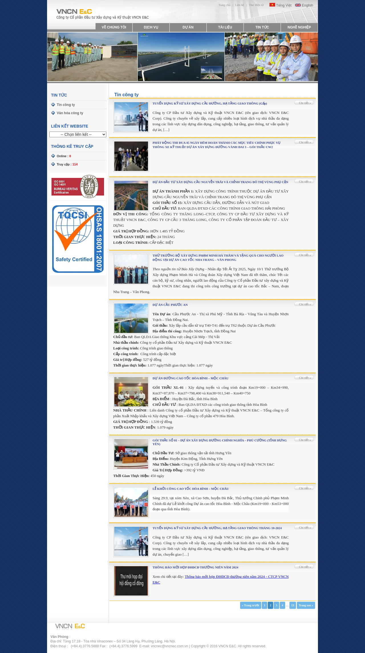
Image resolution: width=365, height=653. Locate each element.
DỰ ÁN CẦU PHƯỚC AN (170, 304)
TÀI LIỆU (225, 27)
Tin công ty (66, 105)
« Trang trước (250, 605)
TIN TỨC (262, 27)
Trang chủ (224, 5)
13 (292, 605)
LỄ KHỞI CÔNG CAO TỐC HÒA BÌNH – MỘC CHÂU (191, 488)
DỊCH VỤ (151, 27)
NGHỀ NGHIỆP (299, 27)
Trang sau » (306, 605)
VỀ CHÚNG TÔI (114, 27)
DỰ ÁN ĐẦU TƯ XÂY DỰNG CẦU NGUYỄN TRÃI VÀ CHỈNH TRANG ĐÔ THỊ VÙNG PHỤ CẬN (220, 182)
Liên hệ (239, 5)
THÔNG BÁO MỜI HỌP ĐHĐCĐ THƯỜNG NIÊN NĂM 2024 (195, 567)
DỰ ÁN (187, 27)
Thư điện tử (256, 5)
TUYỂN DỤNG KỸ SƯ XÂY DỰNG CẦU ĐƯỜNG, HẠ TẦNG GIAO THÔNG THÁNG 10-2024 (217, 528)
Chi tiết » (305, 103)
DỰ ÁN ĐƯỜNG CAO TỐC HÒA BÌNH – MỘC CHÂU (190, 378)
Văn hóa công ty (70, 113)
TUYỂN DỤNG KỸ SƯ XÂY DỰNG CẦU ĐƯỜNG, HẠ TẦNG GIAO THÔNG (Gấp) (210, 103)
